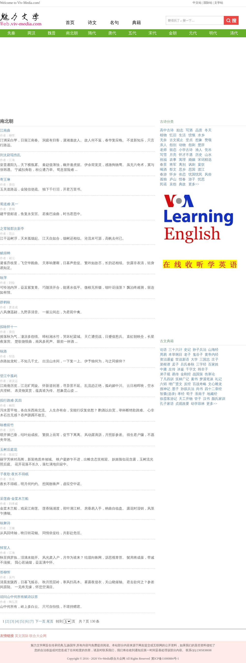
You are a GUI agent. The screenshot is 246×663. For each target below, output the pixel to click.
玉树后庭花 (8, 449)
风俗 (208, 174)
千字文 (191, 369)
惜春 (182, 179)
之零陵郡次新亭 (12, 228)
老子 (187, 354)
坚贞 (189, 140)
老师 (163, 150)
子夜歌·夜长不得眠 (14, 474)
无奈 (163, 140)
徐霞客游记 (168, 399)
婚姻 (191, 160)
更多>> (193, 184)
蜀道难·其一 (9, 204)
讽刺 (191, 164)
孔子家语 (167, 404)
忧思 (201, 179)
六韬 (163, 384)
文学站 (218, 2)
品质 (198, 130)
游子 (191, 179)
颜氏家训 (218, 399)
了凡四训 (167, 379)
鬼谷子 (198, 354)
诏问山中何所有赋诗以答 (19, 597)
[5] (22, 621)
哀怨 (172, 184)
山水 (208, 155)
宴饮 (201, 164)
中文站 (197, 2)
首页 (70, 22)
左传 (172, 369)
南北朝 (72, 33)
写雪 (163, 155)
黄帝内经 (211, 354)
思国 (191, 169)
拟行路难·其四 (11, 400)
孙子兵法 (199, 350)
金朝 (173, 33)
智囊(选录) (168, 394)
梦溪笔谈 (206, 379)
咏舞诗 (5, 523)
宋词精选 (205, 160)
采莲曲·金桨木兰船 (14, 499)
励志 (179, 130)
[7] (31, 621)
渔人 (198, 150)
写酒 (189, 130)
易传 (175, 374)
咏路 (3, 351)
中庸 (163, 369)
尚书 (199, 389)
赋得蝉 (5, 253)
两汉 (31, 33)
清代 (234, 33)
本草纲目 (175, 354)
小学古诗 (186, 150)
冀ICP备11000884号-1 (165, 658)
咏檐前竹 (7, 425)
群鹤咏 (5, 302)
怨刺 (191, 145)
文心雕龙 (215, 384)
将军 (172, 164)
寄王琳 (5, 179)
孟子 (175, 364)
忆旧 (172, 135)
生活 (182, 135)
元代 (193, 33)
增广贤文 (175, 384)
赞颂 (208, 140)
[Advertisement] (123, 81)
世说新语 (182, 359)
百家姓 (213, 364)
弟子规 (165, 374)
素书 (194, 379)
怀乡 (172, 174)
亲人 (163, 145)
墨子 (175, 389)
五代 (132, 33)
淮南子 (200, 394)
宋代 (152, 33)
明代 (213, 33)
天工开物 (186, 399)
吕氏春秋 (187, 364)
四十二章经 (213, 389)
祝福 (163, 160)
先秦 (11, 33)
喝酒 (163, 169)
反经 (187, 384)
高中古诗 (167, 130)
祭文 (172, 169)
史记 (187, 350)
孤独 (163, 179)
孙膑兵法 (187, 389)
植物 (163, 135)
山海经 (213, 350)
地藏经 (212, 394)
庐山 (172, 179)
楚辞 (201, 145)
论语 (163, 350)
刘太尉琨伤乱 (10, 155)
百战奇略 (199, 384)
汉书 (206, 399)
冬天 (208, 130)
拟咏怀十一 (8, 327)
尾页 (49, 621)
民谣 (163, 184)
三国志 (205, 359)
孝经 (181, 394)
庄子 (215, 359)
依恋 (182, 174)
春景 (163, 164)
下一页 (40, 621)
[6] (27, 621)
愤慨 (191, 135)
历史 (198, 155)
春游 (163, 174)
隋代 (92, 33)
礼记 (218, 379)
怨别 (172, 145)
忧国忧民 (195, 174)
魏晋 (52, 33)
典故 (182, 184)
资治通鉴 (167, 359)
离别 (182, 164)
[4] (17, 621)
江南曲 (5, 130)
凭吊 (208, 150)
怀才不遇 (186, 155)
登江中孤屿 (8, 376)
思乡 (182, 169)
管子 (197, 399)
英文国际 (22, 636)
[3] (12, 621)
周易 (163, 354)
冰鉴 (180, 369)
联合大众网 (37, 636)
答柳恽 (5, 572)
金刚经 (186, 374)
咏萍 (3, 278)
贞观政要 (182, 404)
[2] (7, 621)
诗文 (92, 22)
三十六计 (175, 350)
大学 (194, 359)
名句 (114, 22)
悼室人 (5, 548)
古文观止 (176, 140)
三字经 (201, 364)
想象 (198, 140)
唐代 (112, 33)
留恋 (172, 150)
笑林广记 (182, 379)
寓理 (182, 160)
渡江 (201, 169)
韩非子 (203, 369)
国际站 (207, 2)
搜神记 (165, 389)
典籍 (136, 22)
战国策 (198, 374)
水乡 (201, 135)
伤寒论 (210, 374)
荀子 (189, 394)
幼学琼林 (198, 404)
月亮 (172, 155)
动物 (182, 145)
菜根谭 (165, 364)
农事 (172, 160)
